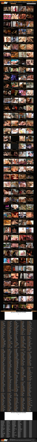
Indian (13, 58)
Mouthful (2, 376)
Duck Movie (19, 425)
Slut (1, 395)
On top (15, 379)
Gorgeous (22, 359)
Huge (1, 364)
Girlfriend (15, 358)
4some (28, 321)
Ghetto (1, 358)
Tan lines (15, 401)
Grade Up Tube (2, 429)
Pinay (8, 383)
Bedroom (20, 96)
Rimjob (15, 388)
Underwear (8, 407)
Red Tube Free (13, 423)
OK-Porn (13, 431)
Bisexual (28, 330)
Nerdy (21, 377)
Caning (28, 336)
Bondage (2, 332)
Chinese (22, 338)
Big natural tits (22, 329)
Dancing (15, 345)
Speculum (8, 397)
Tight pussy (22, 403)
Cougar (22, 287)
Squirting (15, 398)
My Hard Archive (14, 421)
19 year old (30, 264)
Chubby (2, 339)
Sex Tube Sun (8, 434)
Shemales (28, 391)
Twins (21, 406)
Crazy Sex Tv (13, 437)
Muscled (15, 376)
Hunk (21, 365)
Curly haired (15, 344)
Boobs (20, 119)
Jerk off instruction (29, 367)
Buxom (8, 336)
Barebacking (28, 327)
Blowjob (6, 35)
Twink (14, 406)
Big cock (20, 73)
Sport (28, 397)
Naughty (8, 377)
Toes (14, 404)
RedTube (17, 256)
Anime (15, 324)
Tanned (21, 401)
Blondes (6, 58)
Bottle (1, 333)
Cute (30, 203)
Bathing (13, 12)
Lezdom (28, 370)
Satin (27, 389)
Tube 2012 (13, 427)
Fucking (28, 356)
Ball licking (2, 327)
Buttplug (2, 336)
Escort (21, 350)
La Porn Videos (16, 2)
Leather (8, 370)
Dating (28, 345)
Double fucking (22, 347)
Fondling (2, 355)
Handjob (15, 361)
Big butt (21, 58)
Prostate (28, 385)
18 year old (28, 264)
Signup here (2, 436)
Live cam (22, 371)
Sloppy (28, 394)
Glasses (28, 358)
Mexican (22, 373)
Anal (27, 12)
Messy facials (15, 373)
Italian (1, 367)
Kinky (28, 368)
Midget (28, 373)
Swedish (8, 400)
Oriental (8, 380)
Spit (21, 397)
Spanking (2, 397)
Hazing (28, 361)
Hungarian (15, 365)
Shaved (8, 391)
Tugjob (1, 406)
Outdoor (15, 380)
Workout (28, 410)
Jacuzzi (8, 367)
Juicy (21, 368)
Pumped (15, 386)
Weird (8, 409)
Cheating (2, 338)
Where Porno (2, 435)
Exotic (7, 203)
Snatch (28, 395)
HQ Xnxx (13, 434)
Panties (28, 380)
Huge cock (8, 364)
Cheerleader (8, 338)
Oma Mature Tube (3, 425)
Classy (28, 339)
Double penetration (28, 347)
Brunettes (8, 35)
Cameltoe (22, 336)
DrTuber (25, 65)
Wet (14, 409)
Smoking (22, 395)
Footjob (21, 355)
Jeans (21, 367)
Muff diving (8, 376)
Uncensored (2, 407)
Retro (1, 388)
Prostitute (2, 386)
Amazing (12, 73)
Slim (21, 394)
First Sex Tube (8, 436)
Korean (7, 12)
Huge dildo (15, 364)
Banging (15, 327)
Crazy (7, 58)
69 (4, 180)
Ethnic (28, 350)
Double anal (8, 347)
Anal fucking (28, 323)
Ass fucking (22, 264)
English (8, 350)
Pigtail (1, 383)
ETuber (33, 1)
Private (21, 385)
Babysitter (28, 326)
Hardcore (22, 361)
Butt (7, 218)
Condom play (9, 341)
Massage (30, 12)
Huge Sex (13, 429)
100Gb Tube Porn (14, 432)
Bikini (8, 330)
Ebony (15, 349)
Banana (8, 327)
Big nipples (28, 329)
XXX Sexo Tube (16, 1)
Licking (2, 371)
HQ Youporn (13, 430)
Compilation (2, 341)
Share (1, 391)
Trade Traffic (32, 441)
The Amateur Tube (25, 2)
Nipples (28, 377)
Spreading (2, 398)
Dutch (1, 349)
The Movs (2, 427)
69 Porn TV (2, 437)
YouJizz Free (8, 426)
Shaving (15, 391)
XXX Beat (8, 430)
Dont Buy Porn (19, 421)
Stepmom (22, 398)
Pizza (28, 383)
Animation (8, 324)
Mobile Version (34, 441)
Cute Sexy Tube (19, 420)
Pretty (1, 385)
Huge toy (28, 364)
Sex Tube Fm (19, 426)
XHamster (25, 27)
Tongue (28, 404)
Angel (1, 324)
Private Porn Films (8, 431)
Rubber (2, 389)
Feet (1, 353)
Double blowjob (16, 347)
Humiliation (2, 365)
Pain (21, 380)
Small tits (15, 395)
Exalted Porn (20, 1)
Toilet (21, 404)
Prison (15, 385)
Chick (14, 338)
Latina (1, 370)
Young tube (8, 427)
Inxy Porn (8, 435)
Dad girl (8, 345)
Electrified (22, 349)
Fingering (30, 218)
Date (15, 3)
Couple (15, 342)
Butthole (15, 335)
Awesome (14, 73)
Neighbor (15, 377)
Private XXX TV (11, 1)
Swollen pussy (29, 400)
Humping (8, 365)
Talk (7, 401)
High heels (15, 362)
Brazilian (28, 333)
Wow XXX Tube (11, 2)
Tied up (8, 403)
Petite (14, 382)
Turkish (8, 406)
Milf (1, 374)
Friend (21, 356)
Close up (14, 119)
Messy (8, 373)
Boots (21, 35)
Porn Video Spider (14, 425)
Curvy (15, 119)
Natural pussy (29, 376)
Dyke (8, 349)
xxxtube (33, 2)
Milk (14, 374)
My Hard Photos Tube (14, 435)
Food (8, 355)
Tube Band (29, 2)
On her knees (9, 379)
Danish (21, 345)
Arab (27, 324)
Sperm (15, 397)
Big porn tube (8, 421)
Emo (27, 349)
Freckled (8, 356)
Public (8, 386)
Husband (28, 365)
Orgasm (28, 379)
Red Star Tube (8, 425)
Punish (28, 386)
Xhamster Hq (13, 428)
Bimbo (15, 330)
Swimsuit (15, 400)
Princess (8, 385)
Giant (8, 358)
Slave (8, 394)
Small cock (8, 395)
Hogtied (28, 362)
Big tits (28, 35)
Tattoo (28, 401)
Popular (13, 3)
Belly (1, 329)
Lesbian (13, 142)
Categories (12, 3)
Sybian (2, 401)
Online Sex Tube (19, 429)
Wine (21, 410)
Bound (8, 333)
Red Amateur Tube (9, 420)
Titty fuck (8, 404)
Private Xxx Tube (29, 1)
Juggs (14, 368)
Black (4, 203)
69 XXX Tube (19, 423)
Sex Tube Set (19, 428)
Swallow (2, 400)
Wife (8, 410)
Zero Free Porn (8, 423)
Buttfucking (8, 335)
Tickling (2, 403)
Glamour (15, 241)
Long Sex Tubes (14, 426)
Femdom (15, 353)
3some (21, 321)
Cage (14, 336)
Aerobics (12, 218)
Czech (1, 345)
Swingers (22, 400)
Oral (21, 379)
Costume (2, 342)
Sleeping (15, 394)
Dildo (7, 73)
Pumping (22, 386)
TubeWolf (32, 27)
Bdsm (21, 142)
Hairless (2, 361)
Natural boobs (22, 376)
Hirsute (21, 362)
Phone (21, 382)
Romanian (22, 388)
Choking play (28, 338)
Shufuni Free (8, 428)
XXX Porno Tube (2, 421)
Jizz (7, 368)
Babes (4, 35)
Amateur (27, 96)
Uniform (22, 407)
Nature (1, 377)
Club (21, 287)
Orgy (1, 380)
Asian (4, 12)
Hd (1, 362)
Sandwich (22, 389)
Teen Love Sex (13, 420)
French (15, 356)
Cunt (8, 344)
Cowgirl (21, 342)
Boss (27, 332)
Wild (14, 410)
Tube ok (13, 436)
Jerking (2, 368)
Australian (8, 326)
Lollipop (28, 371)
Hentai (8, 362)
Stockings (28, 398)
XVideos (10, 27)
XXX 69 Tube (2, 423)
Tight (14, 403)
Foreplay (28, 355)
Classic (15, 339)
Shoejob (28, 392)
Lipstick (15, 371)
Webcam (2, 409)
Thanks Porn (19, 427)
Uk (27, 406)
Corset (21, 341)
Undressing (15, 407)
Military (8, 374)
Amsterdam (15, 323)
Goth (27, 359)
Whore (1, 410)
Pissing (21, 383)
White (28, 409)
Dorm (1, 347)
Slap (1, 394)
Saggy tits (15, 389)
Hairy (8, 361)
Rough (28, 388)
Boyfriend (15, 333)
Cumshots (30, 241)
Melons (2, 373)
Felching (8, 353)
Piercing (28, 382)
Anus (20, 264)
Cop (14, 341)
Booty (21, 332)
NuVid (17, 65)
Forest (1, 356)
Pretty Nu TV (19, 430)
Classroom (22, 339)
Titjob (28, 403)
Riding (8, 388)
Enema (2, 350)
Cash (21, 119)
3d (14, 321)
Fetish (21, 353)
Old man (2, 379)
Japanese (15, 367)
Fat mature (28, 352)
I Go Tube (20, 2)
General (21, 12)
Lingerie (8, 371)
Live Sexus (8, 437)
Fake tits (8, 352)
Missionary (28, 374)
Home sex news (25, 1)
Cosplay (28, 341)
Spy (7, 398)
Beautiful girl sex (8, 429)
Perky (1, 382)
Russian (8, 389)
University (28, 407)
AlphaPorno (25, 50)
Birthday (22, 330)
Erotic (5, 12)
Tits (1, 404)
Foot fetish (15, 355)
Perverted (8, 382)
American (8, 323)
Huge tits (22, 364)
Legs (14, 370)
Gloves (8, 359)
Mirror (21, 374)
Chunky (8, 339)
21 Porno (8, 432)
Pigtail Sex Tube (2, 431)
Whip (21, 409)
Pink (14, 383)
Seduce (22, 12)
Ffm (27, 353)
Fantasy (15, 352)
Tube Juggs (2, 434)
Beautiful (15, 12)
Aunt (1, 326)
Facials (2, 352)
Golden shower (16, 359)
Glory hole (2, 359)
